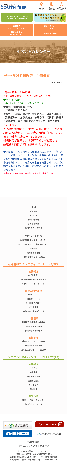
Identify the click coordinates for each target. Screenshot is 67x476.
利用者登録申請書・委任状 (33, 322)
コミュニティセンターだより (33, 349)
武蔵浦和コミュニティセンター (33, 240)
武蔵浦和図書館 (33, 252)
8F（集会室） (33, 275)
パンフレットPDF (46, 424)
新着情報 (33, 211)
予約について (33, 294)
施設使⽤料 (33, 307)
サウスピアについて (33, 235)
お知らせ (33, 368)
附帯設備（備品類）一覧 (33, 311)
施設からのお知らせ (33, 345)
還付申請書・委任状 (33, 326)
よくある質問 (33, 223)
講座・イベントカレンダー (33, 341)
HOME (33, 206)
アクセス (33, 215)
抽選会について (33, 298)
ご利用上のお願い (33, 302)
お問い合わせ (33, 219)
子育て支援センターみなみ (33, 256)
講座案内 (33, 372)
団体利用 (33, 389)
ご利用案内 (33, 384)
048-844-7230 (51, 459)
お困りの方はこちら (33, 228)
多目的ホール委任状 (33, 330)
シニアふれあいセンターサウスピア (33, 244)
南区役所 (33, 248)
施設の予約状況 (33, 376)
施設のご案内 (33, 380)
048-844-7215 (51, 457)
